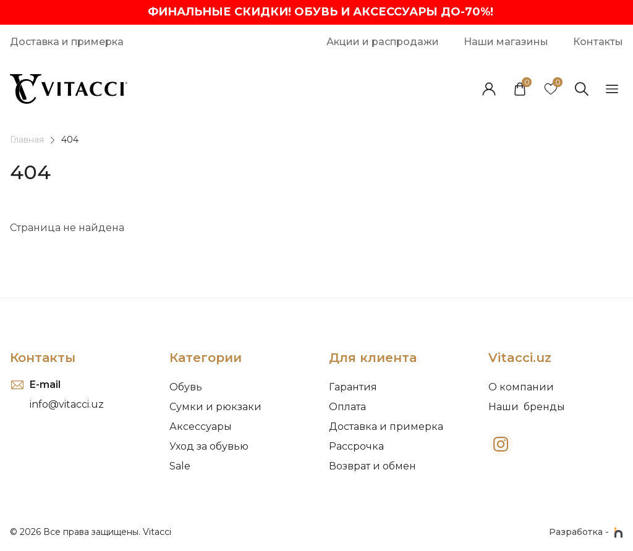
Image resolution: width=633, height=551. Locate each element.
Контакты (42, 357)
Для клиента (373, 357)
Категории (205, 357)
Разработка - (586, 532)
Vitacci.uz (519, 357)
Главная (27, 139)
